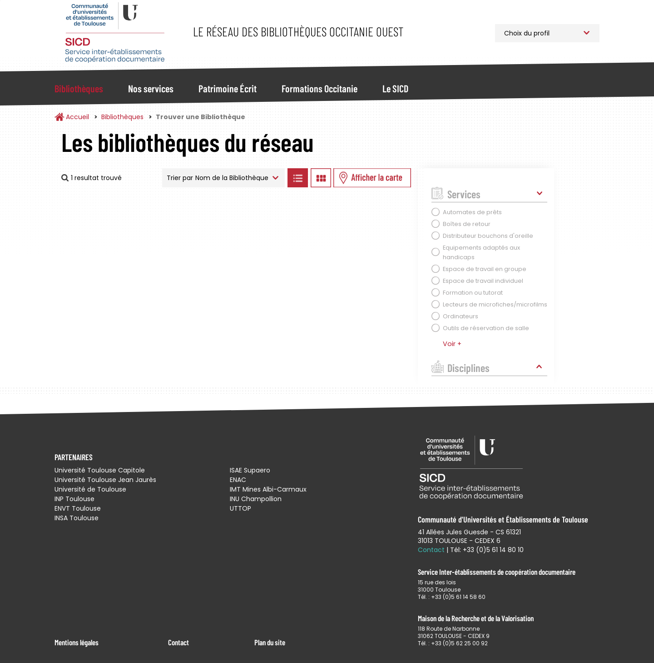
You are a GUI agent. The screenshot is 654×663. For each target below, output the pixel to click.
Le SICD (395, 88)
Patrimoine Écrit (227, 88)
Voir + (452, 343)
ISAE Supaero (250, 470)
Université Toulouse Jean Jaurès (105, 479)
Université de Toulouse (90, 489)
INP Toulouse (74, 498)
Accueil (77, 117)
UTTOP (240, 508)
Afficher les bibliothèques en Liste (297, 177)
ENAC (238, 479)
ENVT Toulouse (77, 508)
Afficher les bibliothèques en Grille (320, 177)
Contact (178, 642)
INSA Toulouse (76, 517)
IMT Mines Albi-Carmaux (268, 489)
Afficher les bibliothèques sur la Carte (372, 177)
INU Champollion (256, 498)
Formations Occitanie (319, 88)
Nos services (150, 88)
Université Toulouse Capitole (99, 470)
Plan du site (269, 642)
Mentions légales (76, 642)
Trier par (180, 177)
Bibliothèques (78, 88)
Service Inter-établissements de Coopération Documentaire (114, 33)
